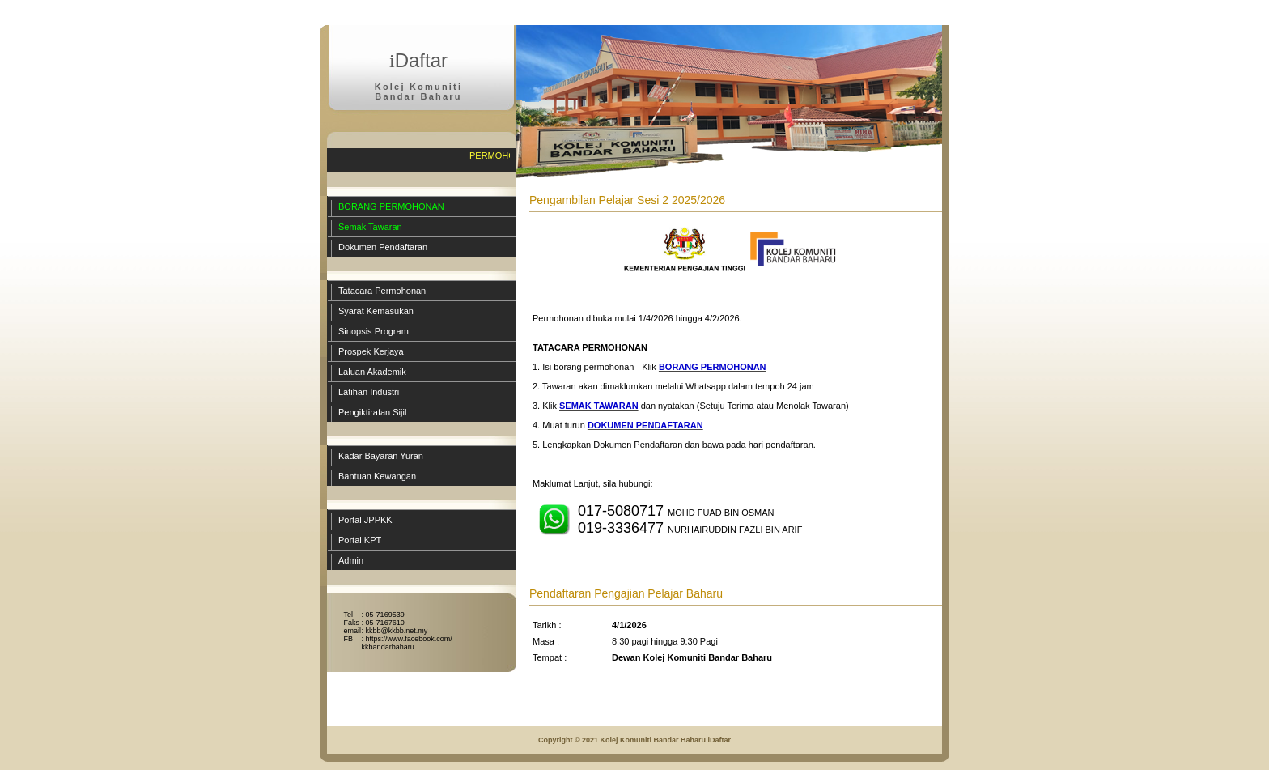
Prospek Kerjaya (371, 351)
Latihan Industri (368, 392)
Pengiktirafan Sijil (372, 412)
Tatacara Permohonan (382, 291)
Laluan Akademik (372, 371)
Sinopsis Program (373, 331)
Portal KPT (359, 540)
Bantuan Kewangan (377, 476)
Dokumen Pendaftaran (382, 247)
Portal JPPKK (365, 520)
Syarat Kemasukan (376, 311)
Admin (350, 560)
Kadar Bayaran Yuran (380, 456)
